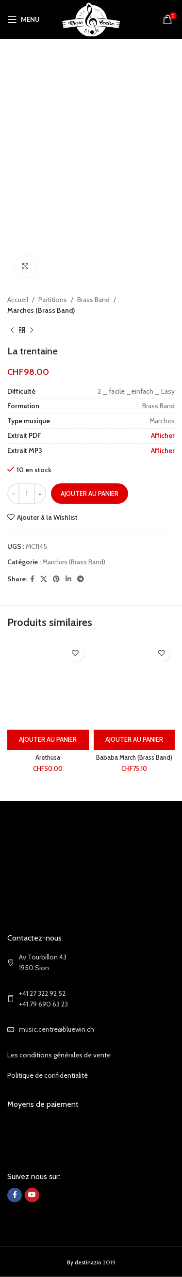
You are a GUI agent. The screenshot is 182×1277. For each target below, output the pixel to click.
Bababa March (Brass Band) (134, 757)
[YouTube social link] (32, 1195)
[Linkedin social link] (68, 579)
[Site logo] (91, 18)
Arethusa (47, 757)
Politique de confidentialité (47, 1075)
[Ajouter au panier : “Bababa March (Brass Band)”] (134, 740)
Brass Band (93, 299)
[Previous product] (12, 330)
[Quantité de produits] (26, 494)
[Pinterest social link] (56, 579)
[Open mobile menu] (23, 19)
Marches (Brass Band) (41, 310)
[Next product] (31, 330)
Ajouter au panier (89, 493)
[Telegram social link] (80, 579)
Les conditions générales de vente (59, 1055)
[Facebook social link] (32, 579)
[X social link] (43, 579)
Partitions (52, 299)
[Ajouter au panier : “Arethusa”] (48, 740)
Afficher (163, 435)
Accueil (17, 299)
